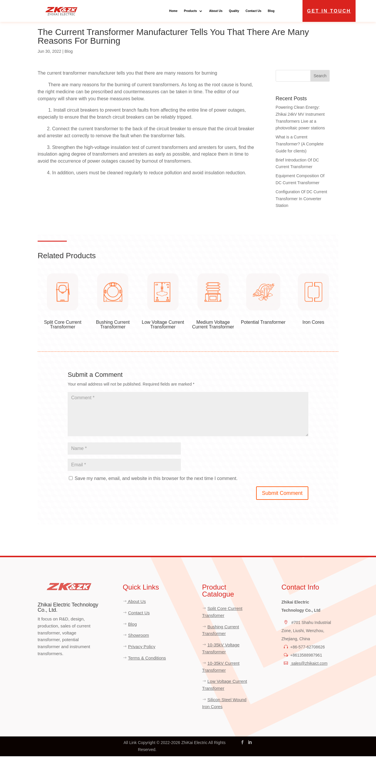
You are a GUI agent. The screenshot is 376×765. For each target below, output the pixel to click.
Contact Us (253, 11)
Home (173, 11)
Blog (271, 11)
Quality (234, 11)
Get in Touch (329, 10)
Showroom (138, 644)
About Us (216, 11)
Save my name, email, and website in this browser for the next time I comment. (156, 487)
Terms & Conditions (147, 666)
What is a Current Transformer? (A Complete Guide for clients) (299, 152)
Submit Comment (282, 502)
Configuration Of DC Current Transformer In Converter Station (301, 207)
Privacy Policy (141, 655)
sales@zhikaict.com (309, 672)
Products (190, 11)
